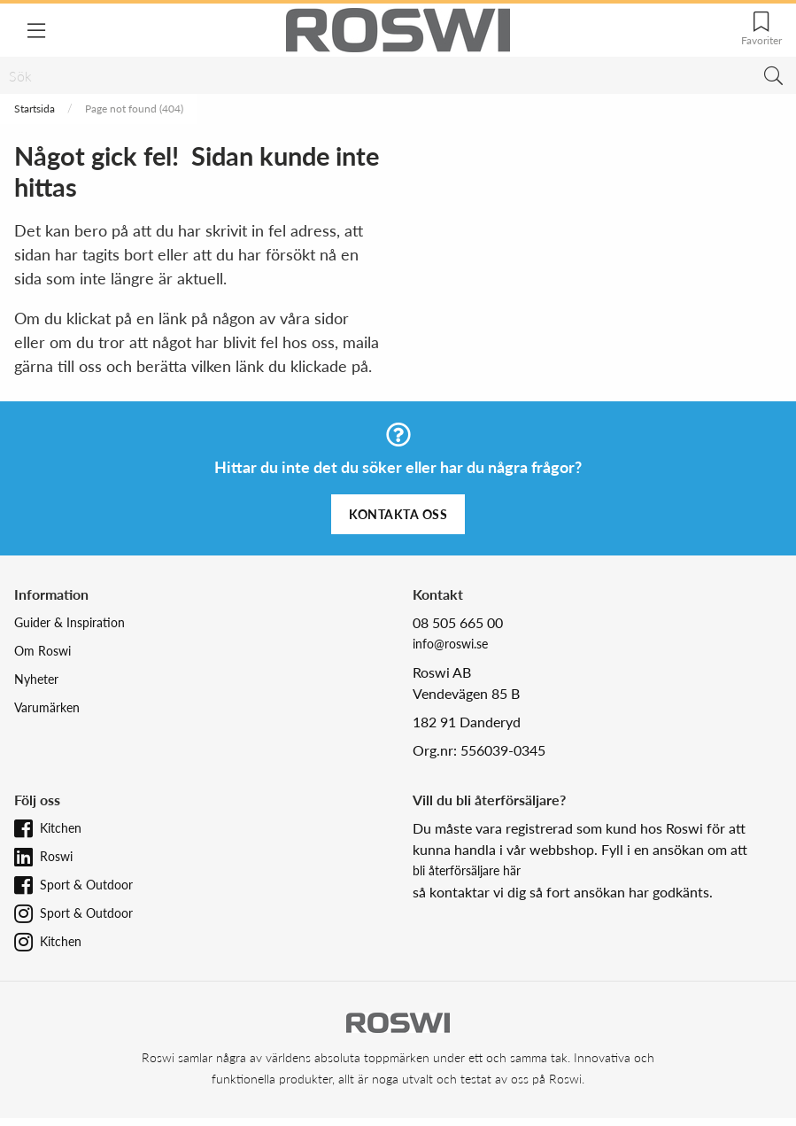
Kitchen (60, 827)
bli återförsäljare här (467, 870)
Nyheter (36, 679)
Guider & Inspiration (69, 622)
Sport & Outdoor (86, 884)
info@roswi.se (450, 643)
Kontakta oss (398, 514)
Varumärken (47, 707)
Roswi (56, 856)
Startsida (34, 108)
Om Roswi (42, 650)
